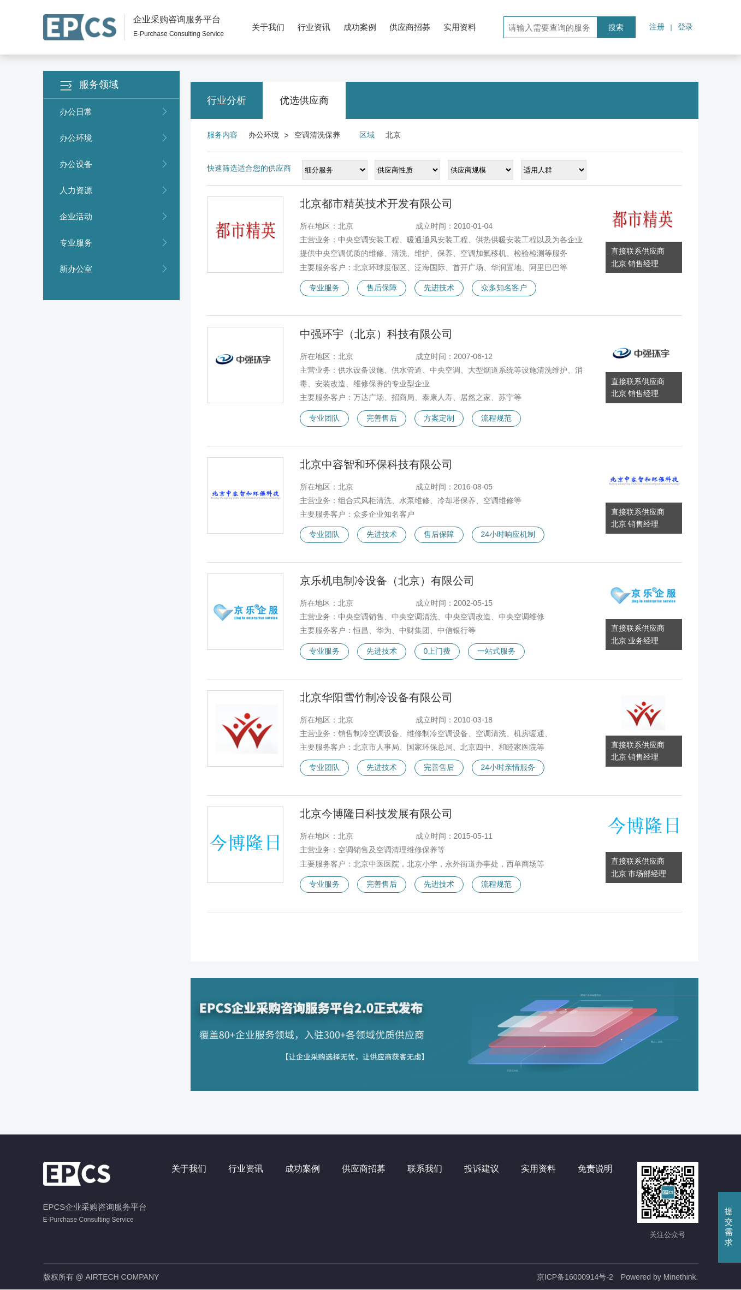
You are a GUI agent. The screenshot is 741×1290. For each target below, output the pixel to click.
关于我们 (268, 27)
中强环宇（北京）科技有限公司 (376, 334)
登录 (685, 26)
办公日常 (114, 112)
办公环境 (114, 138)
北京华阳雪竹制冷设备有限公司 (376, 697)
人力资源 (114, 190)
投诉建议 (481, 1168)
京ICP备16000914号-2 (575, 1277)
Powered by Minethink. (659, 1277)
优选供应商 (304, 100)
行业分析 (226, 100)
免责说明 (595, 1168)
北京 (393, 134)
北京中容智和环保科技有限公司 (376, 464)
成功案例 (359, 27)
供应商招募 (409, 27)
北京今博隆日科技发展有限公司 (376, 814)
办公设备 (114, 164)
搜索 (616, 27)
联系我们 (424, 1168)
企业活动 (114, 217)
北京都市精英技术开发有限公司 (376, 204)
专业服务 (114, 243)
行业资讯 (314, 27)
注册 (657, 26)
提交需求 (729, 1227)
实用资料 (459, 27)
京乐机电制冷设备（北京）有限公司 (387, 581)
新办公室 (114, 269)
